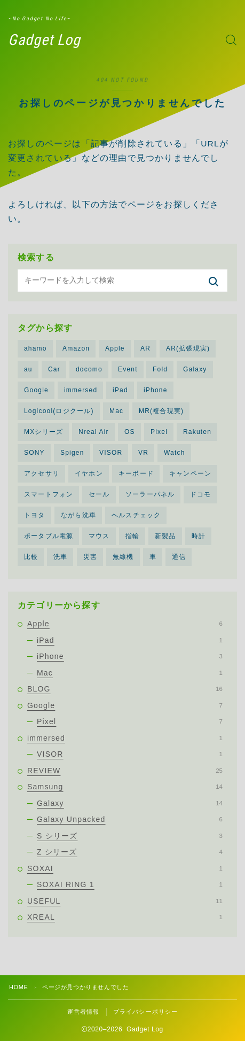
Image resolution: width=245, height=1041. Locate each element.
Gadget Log (44, 40)
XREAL (125, 917)
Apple (115, 348)
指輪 (132, 536)
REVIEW (125, 770)
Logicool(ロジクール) (59, 411)
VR (143, 452)
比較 (31, 557)
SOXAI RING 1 (130, 884)
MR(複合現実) (161, 411)
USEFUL (125, 901)
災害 (90, 557)
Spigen (72, 452)
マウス (99, 536)
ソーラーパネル (150, 494)
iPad (120, 390)
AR (145, 348)
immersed (80, 390)
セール (99, 494)
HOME (18, 987)
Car (54, 369)
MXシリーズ (43, 432)
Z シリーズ (130, 852)
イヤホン (89, 473)
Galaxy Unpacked (130, 819)
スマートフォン (48, 494)
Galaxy (195, 369)
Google (36, 390)
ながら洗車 (78, 515)
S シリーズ (130, 836)
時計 (199, 536)
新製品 (165, 536)
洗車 (60, 557)
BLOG (125, 689)
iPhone (156, 390)
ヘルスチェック (136, 515)
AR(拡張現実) (188, 348)
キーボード (136, 473)
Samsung (125, 786)
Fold (160, 369)
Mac (116, 411)
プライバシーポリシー (145, 1011)
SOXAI (125, 868)
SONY (34, 452)
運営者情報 (83, 1011)
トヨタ (34, 515)
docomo (89, 369)
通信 (179, 557)
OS (129, 432)
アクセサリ (41, 473)
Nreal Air (93, 432)
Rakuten (197, 432)
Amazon (76, 348)
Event (128, 369)
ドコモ (200, 494)
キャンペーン (190, 473)
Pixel (159, 432)
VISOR (110, 452)
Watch (174, 452)
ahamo (35, 348)
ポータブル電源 (48, 536)
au (28, 369)
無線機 (123, 557)
